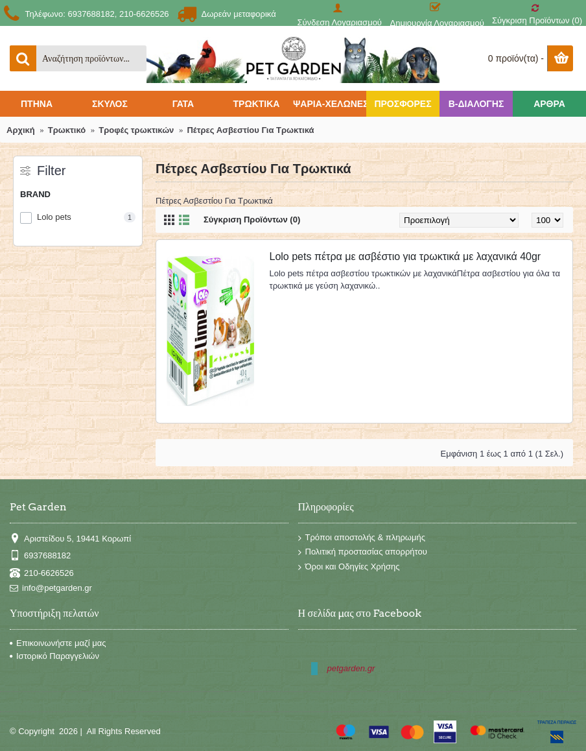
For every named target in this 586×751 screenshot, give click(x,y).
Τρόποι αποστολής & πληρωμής (362, 537)
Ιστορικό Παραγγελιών (54, 656)
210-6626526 (42, 572)
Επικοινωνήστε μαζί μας (58, 643)
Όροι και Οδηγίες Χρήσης (349, 567)
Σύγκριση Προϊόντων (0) (252, 219)
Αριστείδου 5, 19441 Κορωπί (70, 538)
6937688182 (40, 556)
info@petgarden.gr (51, 588)
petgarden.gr (351, 668)
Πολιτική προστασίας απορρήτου (362, 552)
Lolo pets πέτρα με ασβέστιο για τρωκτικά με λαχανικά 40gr (405, 256)
